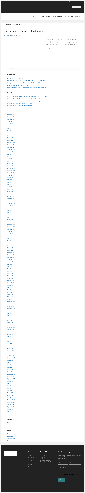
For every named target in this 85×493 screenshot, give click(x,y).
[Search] (44, 69)
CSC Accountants (11, 96)
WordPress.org (10, 440)
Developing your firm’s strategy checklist (17, 78)
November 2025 (11, 116)
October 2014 (10, 404)
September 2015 (11, 379)
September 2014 (11, 407)
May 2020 (9, 269)
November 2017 (11, 327)
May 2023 (9, 184)
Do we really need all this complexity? (25, 103)
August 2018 (10, 311)
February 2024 (10, 163)
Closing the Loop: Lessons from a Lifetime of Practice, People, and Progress (25, 83)
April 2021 (9, 243)
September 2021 (11, 231)
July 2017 (9, 336)
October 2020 (10, 257)
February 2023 (10, 191)
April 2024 (9, 159)
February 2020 (10, 275)
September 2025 (11, 121)
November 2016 (11, 353)
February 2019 (10, 297)
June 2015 (9, 385)
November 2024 (11, 144)
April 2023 (9, 187)
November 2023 (11, 170)
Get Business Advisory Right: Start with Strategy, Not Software (32, 96)
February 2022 (10, 219)
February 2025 (10, 137)
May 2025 (9, 130)
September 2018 (11, 308)
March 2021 (10, 245)
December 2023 (11, 168)
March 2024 (10, 161)
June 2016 (9, 364)
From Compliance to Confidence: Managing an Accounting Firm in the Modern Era (26, 87)
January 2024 (10, 165)
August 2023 (10, 177)
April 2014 (9, 414)
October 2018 (10, 306)
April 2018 (9, 320)
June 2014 (9, 411)
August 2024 (10, 152)
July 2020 (9, 264)
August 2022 (10, 205)
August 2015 (10, 381)
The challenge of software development (23, 31)
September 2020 (11, 259)
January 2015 (10, 397)
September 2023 (11, 175)
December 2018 (11, 301)
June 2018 (9, 315)
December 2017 (11, 325)
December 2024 (11, 142)
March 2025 (10, 135)
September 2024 (11, 149)
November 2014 (11, 402)
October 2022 (10, 201)
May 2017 (9, 341)
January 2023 (10, 194)
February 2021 (10, 247)
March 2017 (10, 346)
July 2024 (9, 154)
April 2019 (9, 292)
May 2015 (9, 388)
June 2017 (9, 339)
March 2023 (10, 189)
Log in (8, 433)
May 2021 (9, 240)
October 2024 (10, 147)
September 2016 (11, 357)
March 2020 (10, 273)
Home (29, 455)
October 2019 (10, 283)
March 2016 (10, 369)
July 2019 (9, 287)
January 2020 (10, 278)
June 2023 (9, 182)
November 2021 (11, 226)
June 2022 (9, 210)
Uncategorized (10, 425)
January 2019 (10, 299)
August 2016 (10, 360)
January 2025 (10, 140)
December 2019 (11, 280)
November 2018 (11, 304)
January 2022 (10, 222)
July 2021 (9, 236)
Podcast (30, 467)
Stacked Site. (28, 489)
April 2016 (9, 367)
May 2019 (9, 290)
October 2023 (10, 173)
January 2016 (10, 371)
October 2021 (10, 229)
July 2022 (9, 208)
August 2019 (10, 285)
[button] (7, 7)
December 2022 (11, 196)
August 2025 (10, 123)
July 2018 (9, 313)
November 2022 (11, 198)
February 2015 (10, 395)
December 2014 (11, 400)
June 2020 (9, 266)
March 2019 (10, 294)
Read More (48, 49)
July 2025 (9, 126)
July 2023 (9, 180)
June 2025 (9, 128)
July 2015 (9, 383)
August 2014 (10, 409)
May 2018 (9, 318)
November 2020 (11, 254)
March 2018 (10, 322)
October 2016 (10, 355)
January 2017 (10, 350)
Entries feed (10, 436)
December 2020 (11, 252)
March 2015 (10, 393)
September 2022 (11, 203)
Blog (8, 422)
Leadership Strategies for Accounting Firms (17, 85)
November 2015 (11, 376)
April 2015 (9, 390)
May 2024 (9, 156)
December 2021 (11, 224)
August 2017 (10, 334)
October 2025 (10, 119)
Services (30, 460)
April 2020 (9, 271)
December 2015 (11, 374)
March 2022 (10, 217)
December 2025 (11, 114)
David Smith (31, 458)
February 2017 (10, 348)
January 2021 (10, 250)
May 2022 (9, 212)
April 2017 (9, 343)
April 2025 (9, 133)
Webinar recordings (30, 463)
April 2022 (9, 215)
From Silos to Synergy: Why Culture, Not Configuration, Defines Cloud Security (26, 80)
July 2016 (9, 362)
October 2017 (10, 329)
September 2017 (11, 332)
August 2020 (10, 262)
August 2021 (10, 233)
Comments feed (11, 438)
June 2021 (9, 238)
